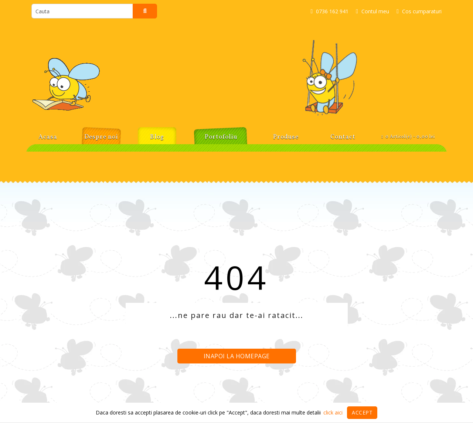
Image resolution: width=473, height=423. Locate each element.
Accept (362, 412)
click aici (333, 412)
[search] (82, 11)
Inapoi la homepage (237, 356)
